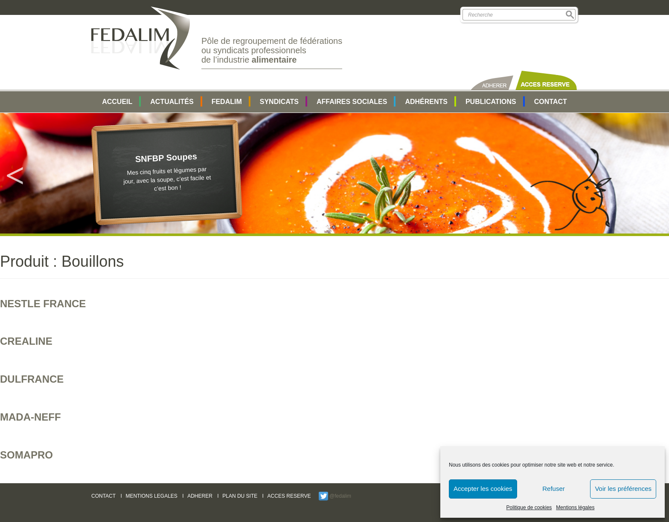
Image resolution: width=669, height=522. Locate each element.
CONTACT (103, 496)
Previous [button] (15, 173)
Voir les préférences (623, 488)
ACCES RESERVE (289, 496)
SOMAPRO (26, 455)
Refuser (553, 488)
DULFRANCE (32, 379)
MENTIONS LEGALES (151, 496)
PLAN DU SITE (239, 496)
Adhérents (426, 101)
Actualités (171, 101)
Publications (490, 101)
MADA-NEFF (30, 417)
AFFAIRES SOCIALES (352, 101)
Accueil (117, 101)
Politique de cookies (529, 507)
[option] (334, 173)
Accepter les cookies (483, 488)
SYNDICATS (279, 101)
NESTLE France (43, 303)
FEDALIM (227, 101)
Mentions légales (575, 507)
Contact (550, 101)
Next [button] (654, 173)
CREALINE (26, 341)
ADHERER (199, 496)
